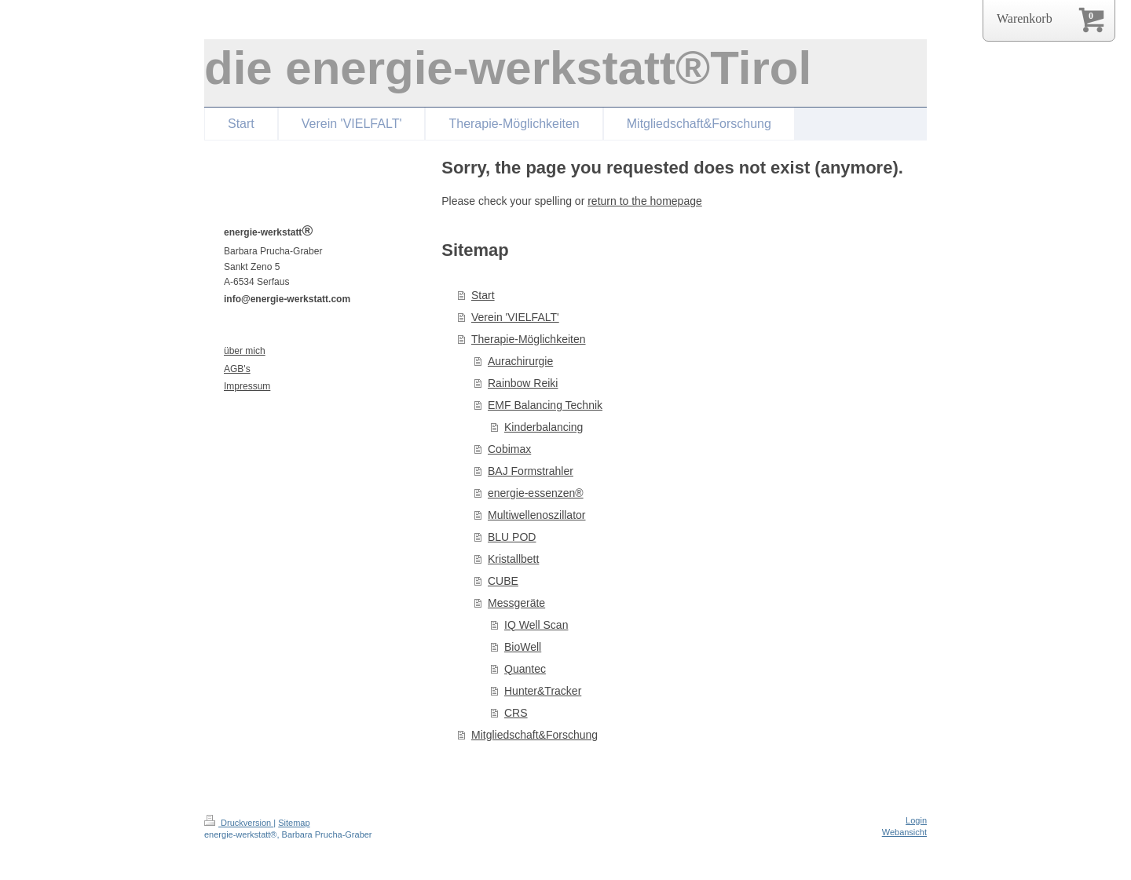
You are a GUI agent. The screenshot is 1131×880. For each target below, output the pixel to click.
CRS (516, 713)
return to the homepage (644, 201)
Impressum (247, 386)
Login (916, 820)
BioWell (522, 647)
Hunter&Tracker (542, 691)
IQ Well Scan (536, 625)
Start (483, 295)
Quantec (525, 669)
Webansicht (904, 832)
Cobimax (509, 449)
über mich (244, 350)
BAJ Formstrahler (530, 471)
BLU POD (512, 537)
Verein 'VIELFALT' (515, 317)
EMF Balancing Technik (545, 405)
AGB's (237, 368)
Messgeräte (516, 603)
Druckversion (238, 822)
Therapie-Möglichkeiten (528, 339)
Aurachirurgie (520, 361)
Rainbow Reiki (523, 383)
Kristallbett (513, 559)
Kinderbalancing (543, 427)
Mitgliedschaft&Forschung (534, 734)
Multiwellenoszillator (537, 515)
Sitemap (293, 822)
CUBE (503, 581)
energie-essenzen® (536, 493)
